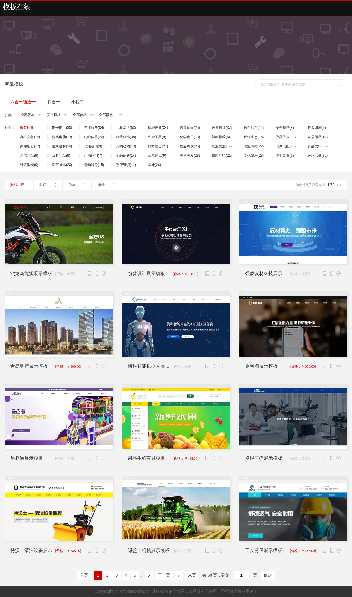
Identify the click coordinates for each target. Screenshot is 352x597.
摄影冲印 (222, 156)
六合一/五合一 (23, 101)
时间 (42, 185)
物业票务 (285, 156)
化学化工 (190, 137)
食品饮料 (318, 146)
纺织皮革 (94, 137)
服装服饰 (126, 137)
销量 (101, 185)
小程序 (77, 101)
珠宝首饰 (62, 165)
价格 (72, 185)
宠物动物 (126, 146)
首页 (84, 575)
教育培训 (222, 128)
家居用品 (318, 137)
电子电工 (62, 128)
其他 (154, 165)
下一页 (164, 575)
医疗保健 (318, 156)
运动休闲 (93, 156)
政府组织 (126, 165)
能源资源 (222, 146)
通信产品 (29, 156)
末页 (192, 575)
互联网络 (126, 128)
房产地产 (254, 128)
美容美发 (190, 156)
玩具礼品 (61, 156)
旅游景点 (158, 146)
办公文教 (30, 137)
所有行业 (27, 128)
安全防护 (285, 128)
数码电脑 (62, 137)
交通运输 (93, 146)
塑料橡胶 (221, 137)
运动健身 (94, 165)
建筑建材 (62, 146)
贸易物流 (157, 156)
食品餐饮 (190, 146)
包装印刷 (317, 128)
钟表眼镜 (29, 165)
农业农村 (254, 146)
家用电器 (30, 146)
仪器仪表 (286, 137)
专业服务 (94, 128)
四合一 (54, 101)
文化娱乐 (254, 156)
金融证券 (126, 156)
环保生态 (254, 137)
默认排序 (17, 185)
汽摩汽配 (286, 146)
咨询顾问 (190, 128)
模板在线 (17, 6)
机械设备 (158, 128)
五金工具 (157, 137)
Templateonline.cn (134, 591)
